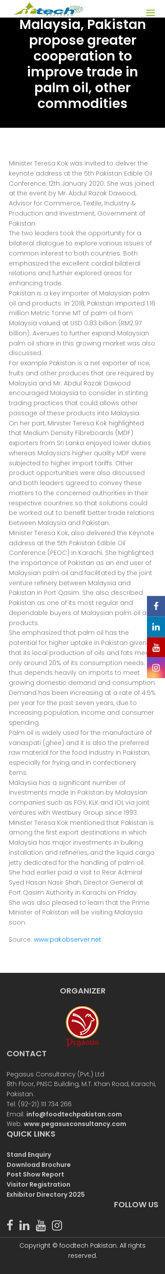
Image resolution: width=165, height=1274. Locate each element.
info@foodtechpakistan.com (74, 1114)
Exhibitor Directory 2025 (46, 1194)
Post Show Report (35, 1174)
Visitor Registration (38, 1184)
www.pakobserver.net (67, 939)
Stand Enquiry (29, 1154)
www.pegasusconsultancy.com (75, 1123)
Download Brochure (39, 1164)
